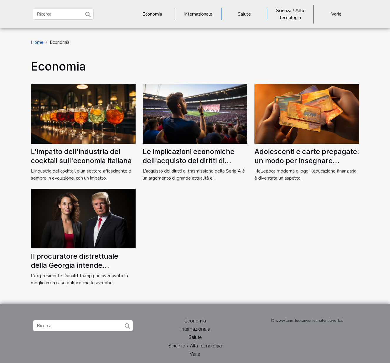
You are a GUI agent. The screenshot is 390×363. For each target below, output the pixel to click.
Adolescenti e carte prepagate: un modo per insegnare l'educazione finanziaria (306, 160)
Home (37, 42)
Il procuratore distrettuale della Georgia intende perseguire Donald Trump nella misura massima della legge (83, 269)
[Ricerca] (63, 14)
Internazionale (198, 14)
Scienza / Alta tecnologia (290, 14)
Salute (244, 14)
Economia (152, 14)
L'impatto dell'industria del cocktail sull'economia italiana (81, 156)
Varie (336, 14)
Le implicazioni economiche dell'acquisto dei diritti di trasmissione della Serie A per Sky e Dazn (193, 165)
